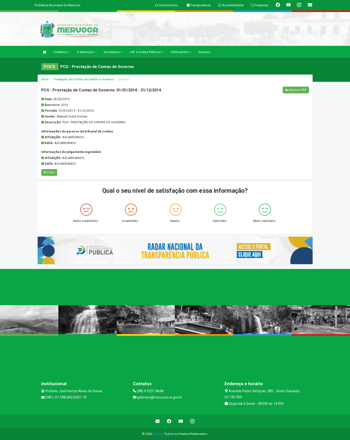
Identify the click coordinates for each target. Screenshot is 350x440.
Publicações (181, 52)
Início (45, 79)
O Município (86, 52)
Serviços (204, 52)
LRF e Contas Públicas (147, 52)
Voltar (49, 172)
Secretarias (113, 52)
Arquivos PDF (295, 90)
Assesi (158, 434)
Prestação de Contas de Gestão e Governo (84, 79)
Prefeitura (62, 52)
